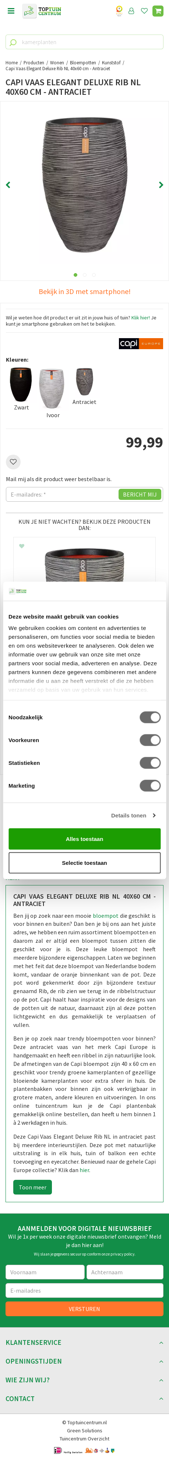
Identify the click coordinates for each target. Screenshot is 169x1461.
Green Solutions (84, 1430)
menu (11, 11)
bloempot (106, 915)
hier (84, 1170)
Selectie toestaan (84, 863)
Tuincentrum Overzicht (84, 1438)
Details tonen (128, 815)
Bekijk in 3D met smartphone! (85, 291)
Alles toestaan (84, 838)
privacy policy (122, 1254)
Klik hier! (140, 317)
